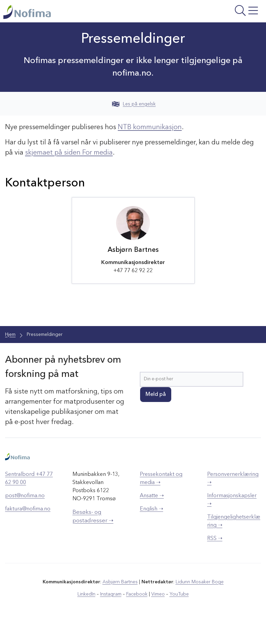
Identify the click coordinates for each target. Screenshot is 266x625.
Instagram (110, 594)
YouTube (179, 594)
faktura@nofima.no (27, 509)
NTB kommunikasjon (150, 127)
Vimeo (158, 594)
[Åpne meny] (217, 12)
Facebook (137, 594)
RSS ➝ (214, 538)
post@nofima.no (25, 496)
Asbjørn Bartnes (120, 582)
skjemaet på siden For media (69, 152)
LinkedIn (86, 594)
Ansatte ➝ (152, 496)
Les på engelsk (134, 104)
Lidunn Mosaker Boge (200, 582)
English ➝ (151, 509)
